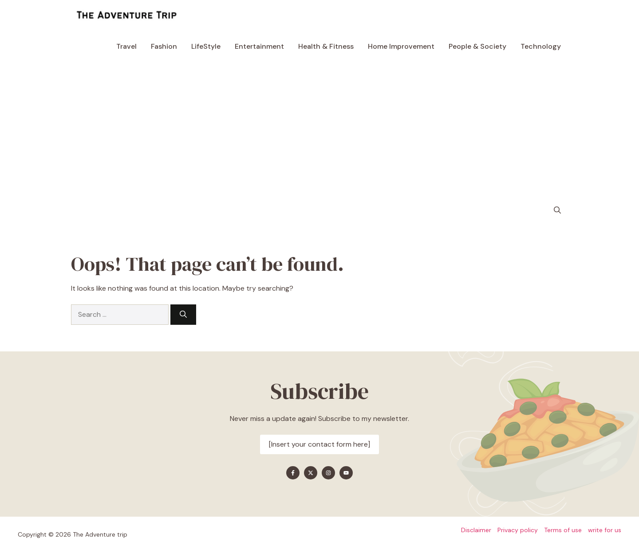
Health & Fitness (326, 46)
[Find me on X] (310, 472)
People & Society (477, 46)
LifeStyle (206, 46)
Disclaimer (476, 530)
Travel (126, 46)
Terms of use (563, 530)
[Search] (183, 314)
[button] (557, 210)
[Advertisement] (319, 128)
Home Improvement (401, 46)
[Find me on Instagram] (328, 472)
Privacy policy (517, 530)
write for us (604, 530)
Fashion (164, 46)
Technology (541, 46)
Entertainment (259, 46)
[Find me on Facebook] (293, 472)
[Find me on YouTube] (346, 472)
